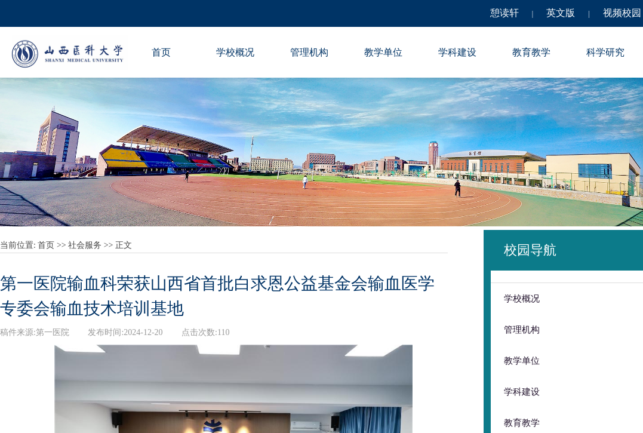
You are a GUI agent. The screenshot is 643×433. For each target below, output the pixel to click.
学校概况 (235, 52)
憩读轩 (504, 13)
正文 (123, 245)
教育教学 (531, 52)
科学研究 (605, 52)
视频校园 (622, 13)
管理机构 (309, 52)
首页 (161, 52)
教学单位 (383, 52)
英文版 (560, 13)
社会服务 (84, 245)
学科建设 (457, 52)
